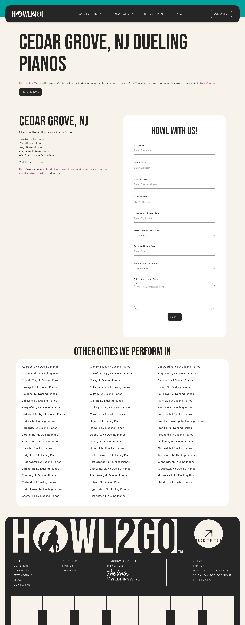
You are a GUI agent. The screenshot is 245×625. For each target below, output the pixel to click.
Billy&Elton (153, 14)
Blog (178, 14)
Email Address (141, 179)
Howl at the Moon (30, 83)
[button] (90, 14)
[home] (28, 14)
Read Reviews (30, 91)
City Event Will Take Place (146, 213)
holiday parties (84, 169)
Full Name (139, 145)
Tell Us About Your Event (146, 279)
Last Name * (140, 162)
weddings (67, 169)
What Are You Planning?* (147, 263)
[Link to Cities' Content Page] (40, 368)
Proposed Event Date (144, 246)
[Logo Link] (97, 536)
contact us (221, 13)
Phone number (141, 196)
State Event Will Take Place (147, 230)
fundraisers (53, 169)
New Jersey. (207, 83)
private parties (37, 173)
